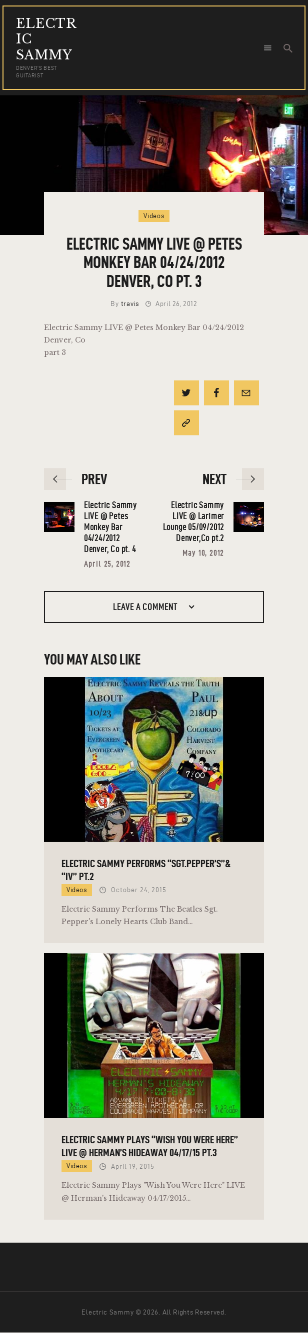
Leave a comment (146, 607)
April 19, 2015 (132, 1166)
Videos (154, 216)
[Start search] (288, 48)
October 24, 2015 (138, 890)
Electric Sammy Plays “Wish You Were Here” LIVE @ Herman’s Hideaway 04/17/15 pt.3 (150, 1145)
